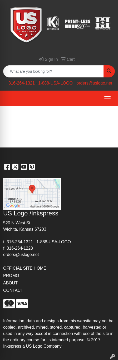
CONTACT (13, 290)
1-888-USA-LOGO (55, 83)
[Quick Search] (53, 71)
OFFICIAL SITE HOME (24, 268)
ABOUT (10, 283)
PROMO (11, 275)
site (105, 333)
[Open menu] (107, 98)
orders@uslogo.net (94, 83)
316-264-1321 (21, 83)
